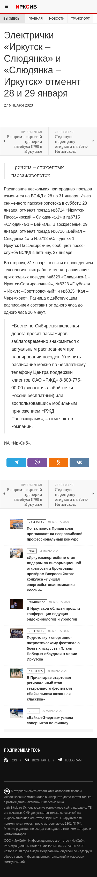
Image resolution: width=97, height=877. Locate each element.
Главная (35, 18)
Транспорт (80, 18)
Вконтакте (37, 760)
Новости (56, 18)
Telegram (69, 759)
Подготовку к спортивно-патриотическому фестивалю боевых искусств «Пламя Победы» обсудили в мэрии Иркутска (53, 648)
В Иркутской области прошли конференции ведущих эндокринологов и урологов (53, 613)
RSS (10, 759)
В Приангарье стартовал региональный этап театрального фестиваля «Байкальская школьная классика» (49, 688)
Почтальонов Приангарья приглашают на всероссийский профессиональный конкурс (55, 533)
